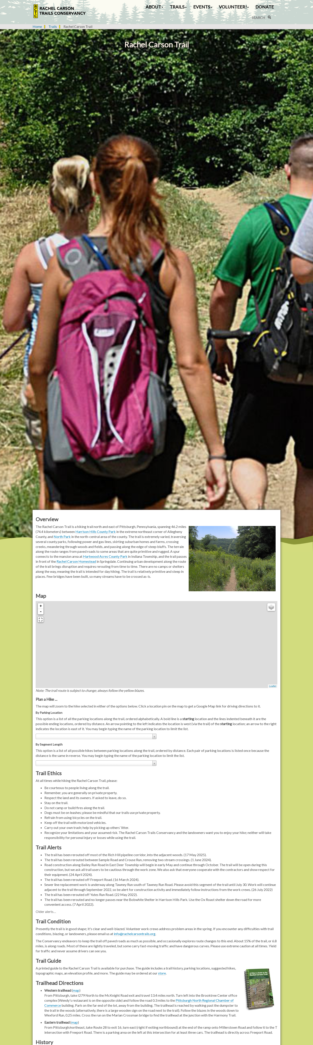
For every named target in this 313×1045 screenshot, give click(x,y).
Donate (264, 6)
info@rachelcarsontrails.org (134, 934)
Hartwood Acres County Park (105, 556)
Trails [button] (178, 6)
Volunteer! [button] (234, 6)
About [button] (154, 6)
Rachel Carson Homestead (76, 561)
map (76, 990)
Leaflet (272, 686)
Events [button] (202, 6)
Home (37, 26)
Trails (52, 26)
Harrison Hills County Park (95, 531)
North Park (62, 536)
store (162, 973)
